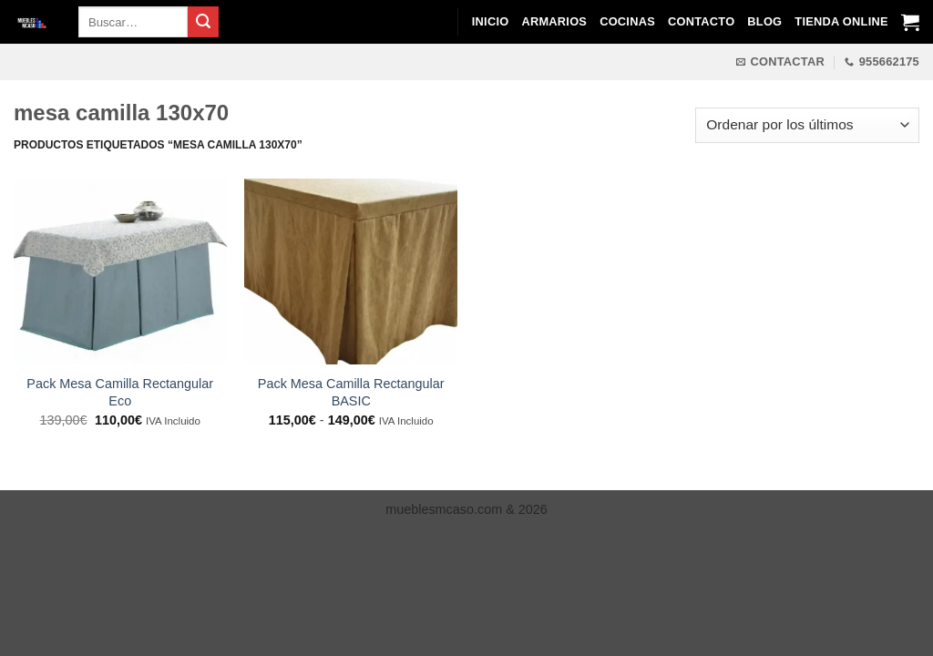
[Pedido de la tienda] (807, 125)
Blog (764, 21)
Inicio (490, 21)
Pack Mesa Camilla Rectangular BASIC (351, 392)
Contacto (701, 21)
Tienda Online (841, 21)
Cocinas (627, 21)
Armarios (554, 21)
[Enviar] (203, 21)
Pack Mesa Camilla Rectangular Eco (119, 392)
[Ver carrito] (910, 22)
